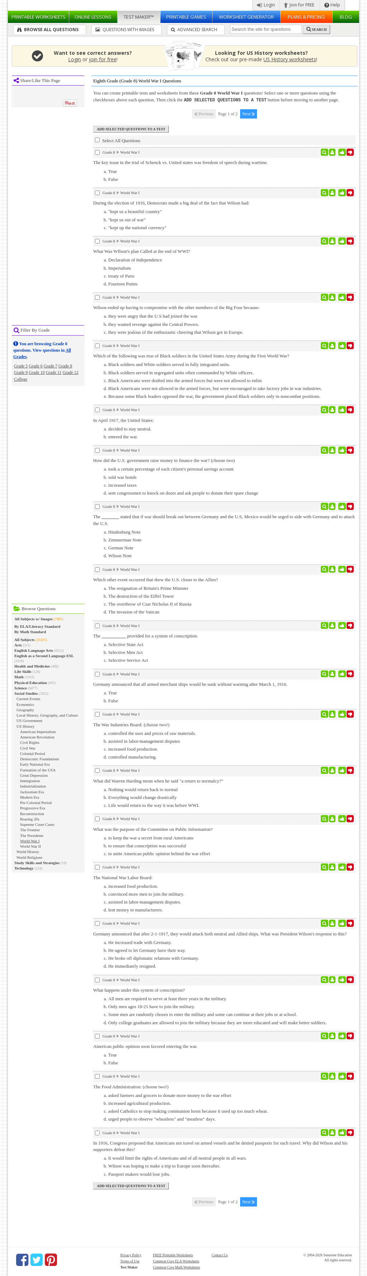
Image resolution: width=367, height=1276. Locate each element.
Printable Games (186, 17)
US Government (29, 720)
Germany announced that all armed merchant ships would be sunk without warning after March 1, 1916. (190, 684)
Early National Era (35, 764)
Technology (24, 868)
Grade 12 (70, 372)
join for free (102, 59)
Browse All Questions (47, 30)
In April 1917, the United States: (123, 420)
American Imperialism (38, 732)
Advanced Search (194, 30)
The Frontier (30, 830)
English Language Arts (33, 650)
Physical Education (30, 682)
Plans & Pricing (306, 17)
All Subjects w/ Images (33, 619)
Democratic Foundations (39, 759)
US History (25, 726)
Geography (25, 710)
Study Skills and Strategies (36, 863)
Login (266, 5)
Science (20, 688)
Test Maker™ (139, 17)
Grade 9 (21, 372)
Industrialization (33, 786)
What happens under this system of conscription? (139, 989)
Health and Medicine (32, 666)
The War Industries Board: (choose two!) (131, 724)
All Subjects (24, 639)
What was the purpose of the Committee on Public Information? (153, 829)
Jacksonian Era (32, 792)
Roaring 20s (29, 819)
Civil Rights (29, 742)
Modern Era (29, 797)
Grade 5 (21, 366)
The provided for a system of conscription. (145, 635)
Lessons (93, 17)
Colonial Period (32, 753)
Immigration (30, 781)
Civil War (27, 748)
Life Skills (23, 671)
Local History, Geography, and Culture (47, 715)
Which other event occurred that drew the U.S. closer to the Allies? (155, 579)
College (20, 379)
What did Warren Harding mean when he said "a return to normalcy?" (158, 780)
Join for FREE (299, 5)
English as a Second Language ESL (44, 656)
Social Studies (26, 693)
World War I (29, 841)
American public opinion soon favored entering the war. (145, 1046)
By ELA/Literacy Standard (37, 626)
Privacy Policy (131, 1255)
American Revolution (37, 737)
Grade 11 (54, 372)
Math (19, 677)
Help (332, 5)
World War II (30, 846)
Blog (346, 17)
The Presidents (31, 835)
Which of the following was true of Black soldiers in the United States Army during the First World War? (191, 355)
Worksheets (38, 17)
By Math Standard (30, 632)
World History (27, 851)
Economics (25, 704)
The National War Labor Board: (123, 877)
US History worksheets (289, 59)
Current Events (28, 699)
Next (248, 113)
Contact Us (220, 1255)
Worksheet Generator (246, 17)
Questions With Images (124, 30)
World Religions (29, 857)
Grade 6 (35, 366)
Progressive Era (32, 808)
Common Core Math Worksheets (176, 1267)
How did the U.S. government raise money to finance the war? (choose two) (164, 460)
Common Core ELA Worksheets (176, 1261)
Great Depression (34, 775)
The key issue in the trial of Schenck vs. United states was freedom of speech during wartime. (180, 162)
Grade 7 (50, 366)
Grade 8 (65, 366)
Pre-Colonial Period (36, 802)
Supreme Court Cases (37, 824)
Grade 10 (36, 372)
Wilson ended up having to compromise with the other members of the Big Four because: (176, 307)
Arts (18, 645)
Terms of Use (130, 1261)
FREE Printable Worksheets (173, 1255)
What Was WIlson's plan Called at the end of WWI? (141, 251)
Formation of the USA (38, 770)
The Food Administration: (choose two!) (130, 1086)
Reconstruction (32, 814)
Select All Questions (117, 140)
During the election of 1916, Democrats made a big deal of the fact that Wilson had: (171, 202)
